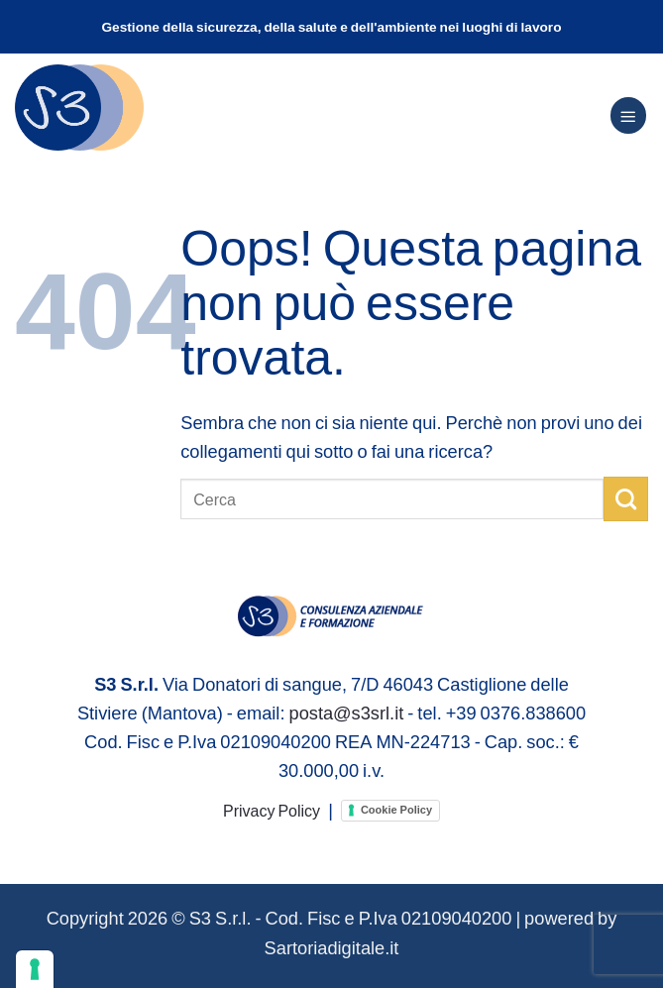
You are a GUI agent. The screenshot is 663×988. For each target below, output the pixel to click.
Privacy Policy (271, 810)
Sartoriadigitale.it (332, 947)
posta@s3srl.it (345, 712)
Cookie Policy (396, 810)
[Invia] (626, 498)
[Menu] (628, 115)
